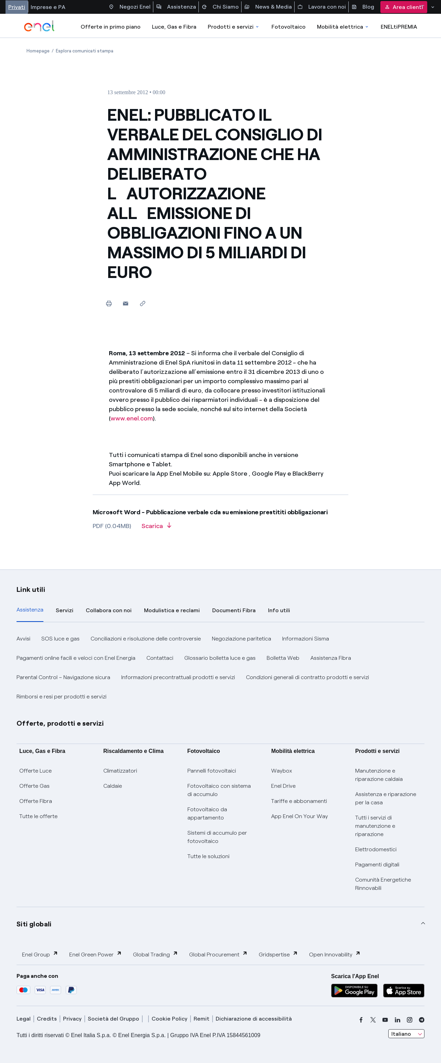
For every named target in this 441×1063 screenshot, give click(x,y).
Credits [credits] (47, 1018)
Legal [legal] (24, 1018)
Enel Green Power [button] (95, 954)
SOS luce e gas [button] (60, 638)
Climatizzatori (120, 770)
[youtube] (385, 1020)
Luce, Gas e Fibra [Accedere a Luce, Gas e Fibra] (174, 26)
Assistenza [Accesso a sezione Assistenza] (176, 7)
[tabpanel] (220, 667)
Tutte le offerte (38, 816)
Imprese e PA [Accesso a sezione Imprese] (48, 7)
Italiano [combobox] (401, 1034)
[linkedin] (397, 1020)
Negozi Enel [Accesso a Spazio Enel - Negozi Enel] (130, 7)
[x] (373, 1020)
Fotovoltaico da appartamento (207, 813)
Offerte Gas (34, 786)
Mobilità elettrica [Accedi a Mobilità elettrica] (343, 26)
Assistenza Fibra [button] (330, 658)
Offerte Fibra (35, 801)
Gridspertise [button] (278, 954)
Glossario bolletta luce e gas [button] (220, 658)
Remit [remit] (201, 1018)
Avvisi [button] (23, 638)
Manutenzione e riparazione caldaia (379, 774)
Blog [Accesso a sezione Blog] (362, 7)
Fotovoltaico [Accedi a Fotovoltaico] (288, 26)
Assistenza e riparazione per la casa (385, 798)
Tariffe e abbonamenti (299, 801)
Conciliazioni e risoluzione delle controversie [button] (146, 638)
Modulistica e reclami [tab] (172, 610)
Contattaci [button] (159, 658)
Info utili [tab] (279, 610)
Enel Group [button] (40, 954)
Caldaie (112, 786)
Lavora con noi (321, 7)
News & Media (268, 7)
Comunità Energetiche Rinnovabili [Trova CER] (383, 883)
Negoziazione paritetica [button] (241, 638)
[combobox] (406, 1033)
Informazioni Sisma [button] (305, 638)
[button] (125, 303)
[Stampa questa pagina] (108, 303)
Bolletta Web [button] (283, 658)
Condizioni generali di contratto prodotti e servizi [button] (307, 677)
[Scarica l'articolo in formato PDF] (156, 528)
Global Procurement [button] (218, 954)
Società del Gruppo (113, 1018)
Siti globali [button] (34, 924)
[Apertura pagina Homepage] (38, 50)
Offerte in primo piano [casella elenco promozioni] (111, 26)
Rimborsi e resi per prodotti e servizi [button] (61, 696)
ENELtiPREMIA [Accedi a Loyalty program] (399, 26)
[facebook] (361, 1020)
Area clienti (403, 7)
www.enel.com (132, 418)
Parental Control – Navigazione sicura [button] (63, 677)
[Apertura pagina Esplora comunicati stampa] (84, 50)
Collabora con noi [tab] (109, 610)
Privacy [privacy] (72, 1018)
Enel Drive (283, 786)
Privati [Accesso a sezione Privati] (16, 7)
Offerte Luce (35, 770)
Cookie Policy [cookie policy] (169, 1018)
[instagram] (409, 1020)
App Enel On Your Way (299, 816)
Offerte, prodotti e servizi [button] (60, 723)
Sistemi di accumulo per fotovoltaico (217, 836)
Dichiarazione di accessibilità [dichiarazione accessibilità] (254, 1018)
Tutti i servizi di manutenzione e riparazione (375, 825)
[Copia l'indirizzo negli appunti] (142, 303)
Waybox (281, 770)
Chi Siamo (220, 7)
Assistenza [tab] (30, 609)
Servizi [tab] (64, 610)
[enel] (39, 25)
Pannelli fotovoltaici (211, 770)
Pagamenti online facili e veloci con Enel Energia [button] (76, 658)
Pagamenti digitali (377, 864)
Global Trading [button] (155, 954)
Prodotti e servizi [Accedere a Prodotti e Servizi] (234, 26)
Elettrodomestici (376, 849)
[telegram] (421, 1020)
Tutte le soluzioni (208, 856)
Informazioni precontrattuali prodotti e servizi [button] (178, 677)
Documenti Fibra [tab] (234, 610)
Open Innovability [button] (335, 954)
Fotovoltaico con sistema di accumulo (219, 790)
